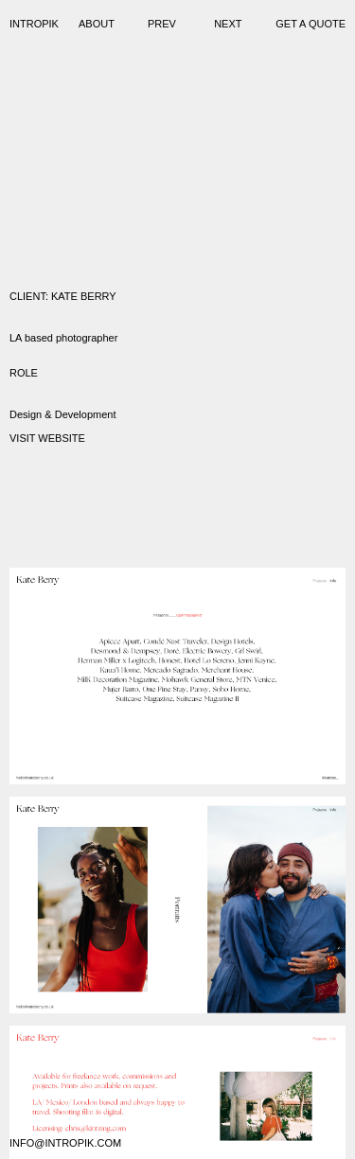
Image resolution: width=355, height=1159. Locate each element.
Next (227, 23)
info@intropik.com (65, 1143)
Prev (162, 23)
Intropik (34, 23)
